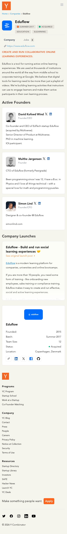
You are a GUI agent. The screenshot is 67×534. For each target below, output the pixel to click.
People (5, 431)
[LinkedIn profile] (50, 114)
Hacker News (8, 483)
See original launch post (21, 255)
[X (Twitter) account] (23, 358)
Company (9, 39)
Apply (49, 501)
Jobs (26, 39)
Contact (6, 422)
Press (4, 426)
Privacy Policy (8, 439)
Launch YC (7, 487)
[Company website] (8, 358)
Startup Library (9, 470)
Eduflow (10, 263)
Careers (6, 435)
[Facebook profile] (31, 358)
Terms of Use (8, 452)
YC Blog (6, 418)
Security (6, 448)
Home (5, 13)
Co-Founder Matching (13, 404)
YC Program (8, 391)
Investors (6, 474)
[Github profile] (38, 358)
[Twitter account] (46, 114)
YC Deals (6, 492)
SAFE (4, 479)
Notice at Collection (11, 444)
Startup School (9, 395)
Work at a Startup (10, 400)
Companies (15, 13)
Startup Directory (10, 466)
